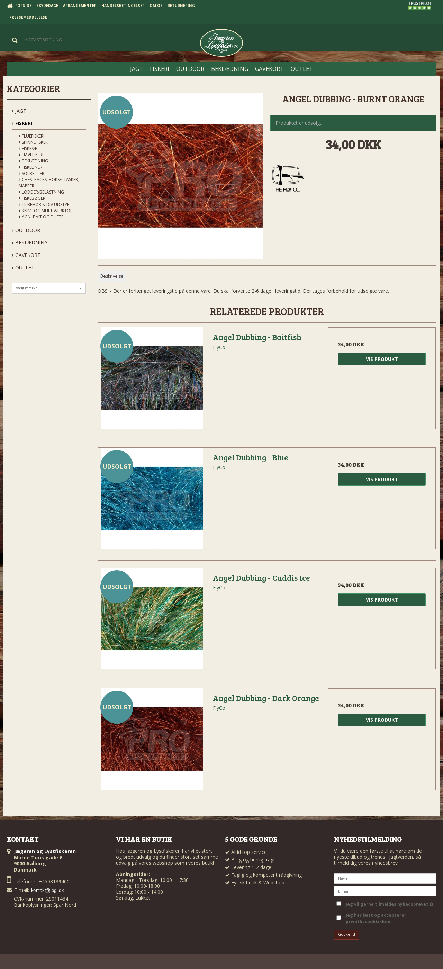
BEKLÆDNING (30, 242)
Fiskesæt (29, 148)
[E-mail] (385, 890)
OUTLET (23, 267)
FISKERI (22, 123)
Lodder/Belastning (41, 192)
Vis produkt (382, 359)
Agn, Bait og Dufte (41, 217)
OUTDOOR (26, 230)
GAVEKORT (26, 255)
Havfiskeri (31, 155)
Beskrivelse (112, 276)
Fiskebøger (32, 198)
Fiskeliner (30, 167)
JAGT (19, 111)
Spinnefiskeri (34, 142)
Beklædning (33, 161)
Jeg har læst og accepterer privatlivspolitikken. (376, 918)
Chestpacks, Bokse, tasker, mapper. (49, 183)
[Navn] (385, 877)
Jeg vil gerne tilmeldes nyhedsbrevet (389, 903)
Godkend (346, 934)
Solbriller (31, 173)
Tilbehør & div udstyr (44, 204)
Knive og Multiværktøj (45, 211)
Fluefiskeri (31, 136)
